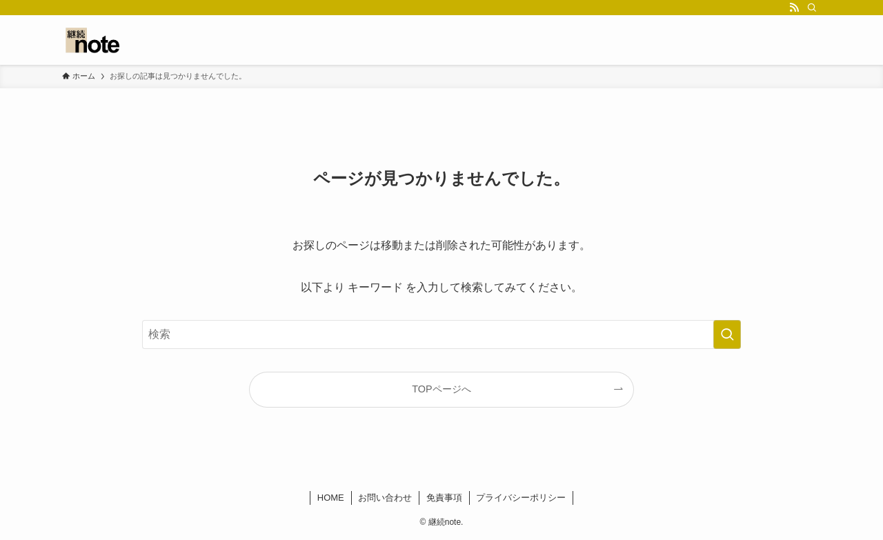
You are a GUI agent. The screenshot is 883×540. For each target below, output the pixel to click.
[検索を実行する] (727, 334)
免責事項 (444, 497)
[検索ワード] (441, 334)
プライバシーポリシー (521, 497)
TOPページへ (441, 388)
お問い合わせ (385, 497)
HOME (330, 497)
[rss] (794, 7)
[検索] (812, 7)
